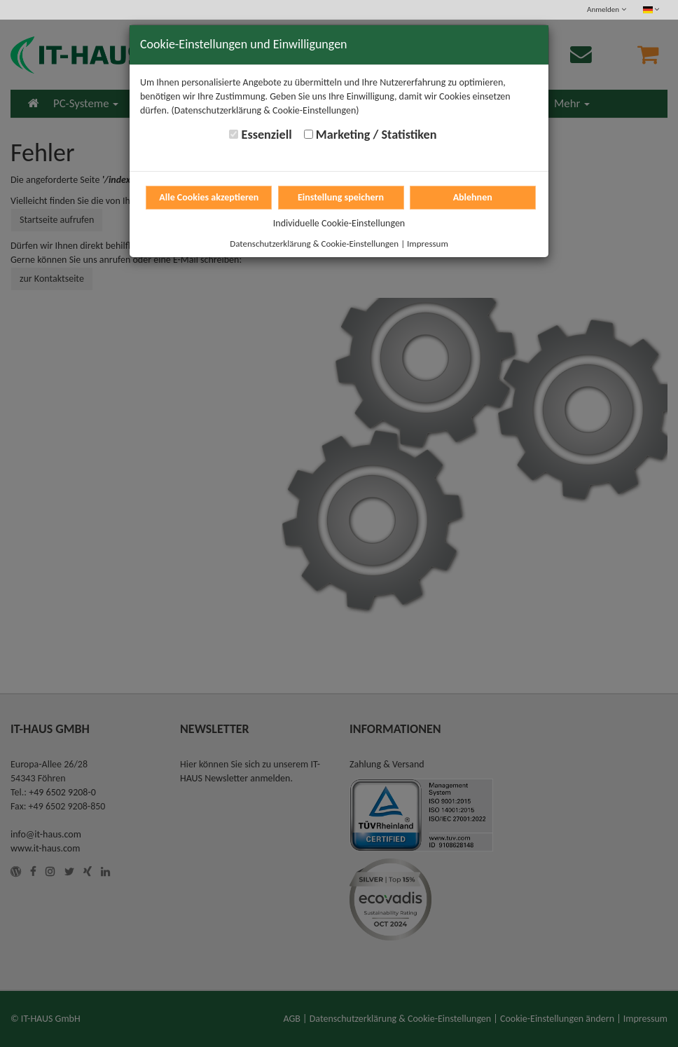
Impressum (427, 243)
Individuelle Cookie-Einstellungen (339, 223)
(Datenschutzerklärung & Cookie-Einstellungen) (265, 110)
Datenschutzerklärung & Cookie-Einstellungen (314, 243)
